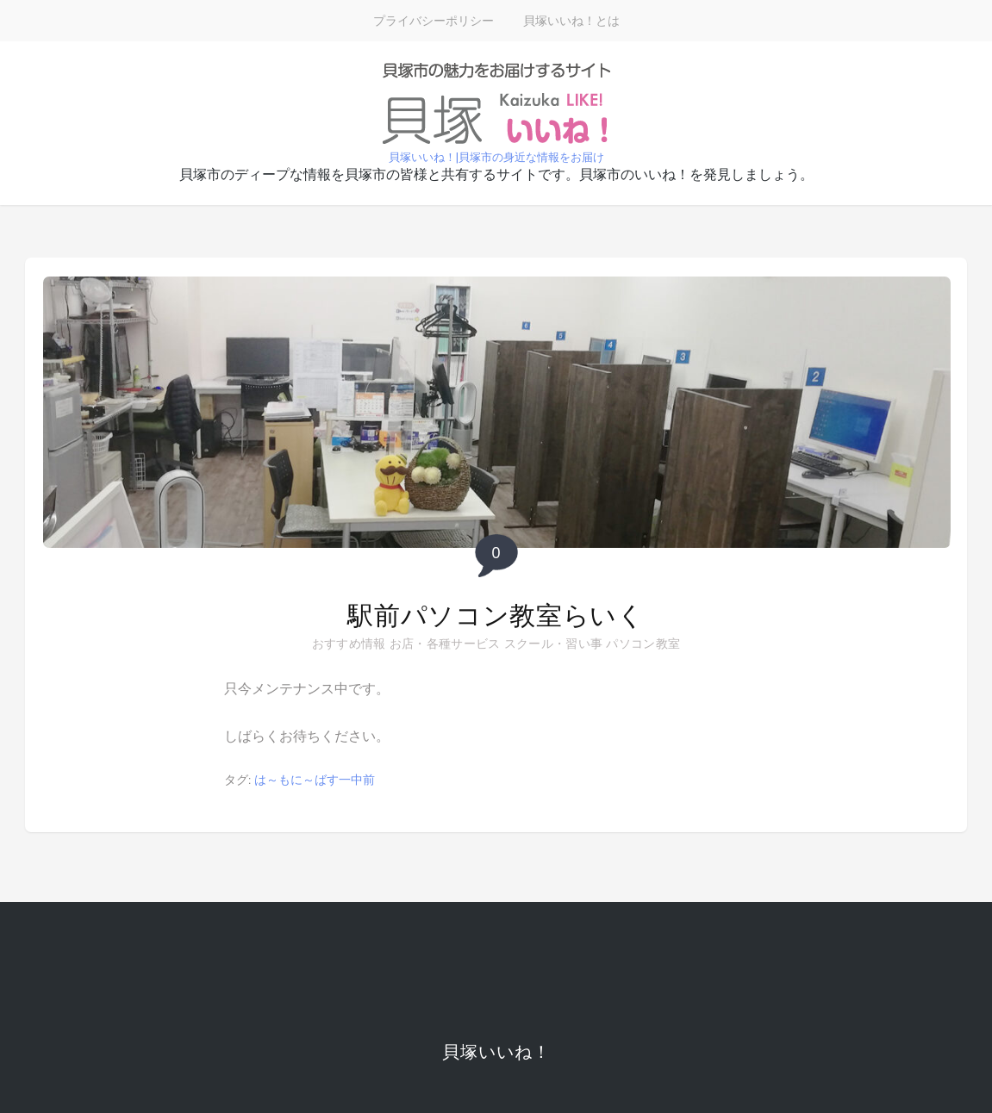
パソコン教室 (643, 643)
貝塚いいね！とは (571, 21)
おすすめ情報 (349, 643)
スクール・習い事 (553, 643)
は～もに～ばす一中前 (314, 780)
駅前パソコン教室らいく (496, 615)
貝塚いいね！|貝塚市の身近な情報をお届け (496, 157)
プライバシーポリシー (433, 21)
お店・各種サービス (445, 643)
